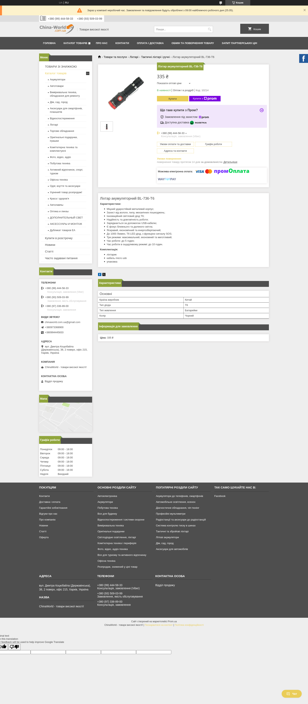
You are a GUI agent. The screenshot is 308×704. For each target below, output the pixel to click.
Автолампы (56, 204)
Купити (173, 98)
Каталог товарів (75, 43)
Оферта (44, 537)
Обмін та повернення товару (192, 43)
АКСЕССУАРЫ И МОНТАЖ (66, 223)
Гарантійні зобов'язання (53, 507)
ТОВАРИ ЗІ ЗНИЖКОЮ (61, 66)
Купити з (205, 98)
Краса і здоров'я (59, 198)
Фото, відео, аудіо (60, 157)
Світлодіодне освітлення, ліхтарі (116, 537)
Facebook (220, 496)
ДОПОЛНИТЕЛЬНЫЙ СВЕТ (66, 217)
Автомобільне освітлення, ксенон (175, 501)
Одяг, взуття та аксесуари (65, 185)
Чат (291, 694)
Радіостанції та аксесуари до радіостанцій (181, 519)
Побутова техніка (60, 163)
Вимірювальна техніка (110, 525)
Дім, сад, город (59, 102)
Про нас (101, 43)
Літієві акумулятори (167, 537)
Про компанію (47, 519)
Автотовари (57, 85)
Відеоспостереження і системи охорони (120, 519)
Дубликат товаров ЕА (62, 230)
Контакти (122, 43)
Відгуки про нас (48, 513)
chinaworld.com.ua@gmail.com (62, 322)
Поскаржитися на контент (159, 625)
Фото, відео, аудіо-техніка (112, 549)
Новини (50, 244)
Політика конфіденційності (189, 625)
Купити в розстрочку (58, 238)
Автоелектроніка (107, 496)
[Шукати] (209, 29)
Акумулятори (57, 79)
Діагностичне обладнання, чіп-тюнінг (177, 507)
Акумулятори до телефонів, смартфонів (179, 496)
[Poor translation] (14, 647)
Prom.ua (172, 621)
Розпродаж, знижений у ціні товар (117, 566)
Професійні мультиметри (170, 513)
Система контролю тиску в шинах (176, 525)
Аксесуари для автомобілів (172, 549)
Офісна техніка (59, 179)
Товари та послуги (115, 57)
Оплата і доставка (150, 43)
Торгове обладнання (62, 130)
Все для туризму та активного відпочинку (121, 554)
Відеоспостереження (62, 118)
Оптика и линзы (59, 211)
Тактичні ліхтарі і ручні (155, 57)
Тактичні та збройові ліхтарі (172, 531)
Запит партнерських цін (239, 43)
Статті (49, 251)
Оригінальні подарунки (110, 531)
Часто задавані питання (61, 258)
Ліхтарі (134, 57)
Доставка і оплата (49, 501)
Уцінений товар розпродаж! (66, 192)
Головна (49, 43)
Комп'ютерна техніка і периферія (116, 543)
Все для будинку (107, 513)
